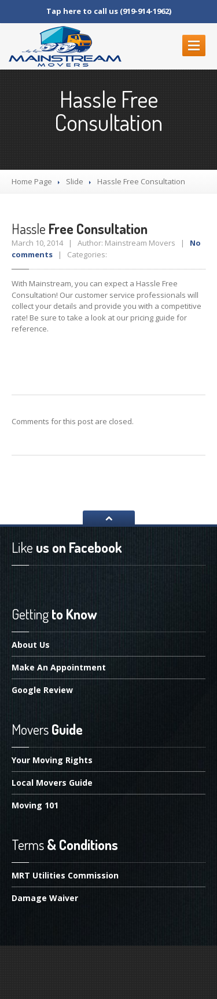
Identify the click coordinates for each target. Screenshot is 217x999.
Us (31, 645)
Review (42, 689)
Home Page (32, 181)
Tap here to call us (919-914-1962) (108, 11)
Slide (74, 181)
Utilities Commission (65, 876)
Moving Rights (52, 760)
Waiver (45, 897)
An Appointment (59, 667)
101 (35, 805)
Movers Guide (52, 782)
